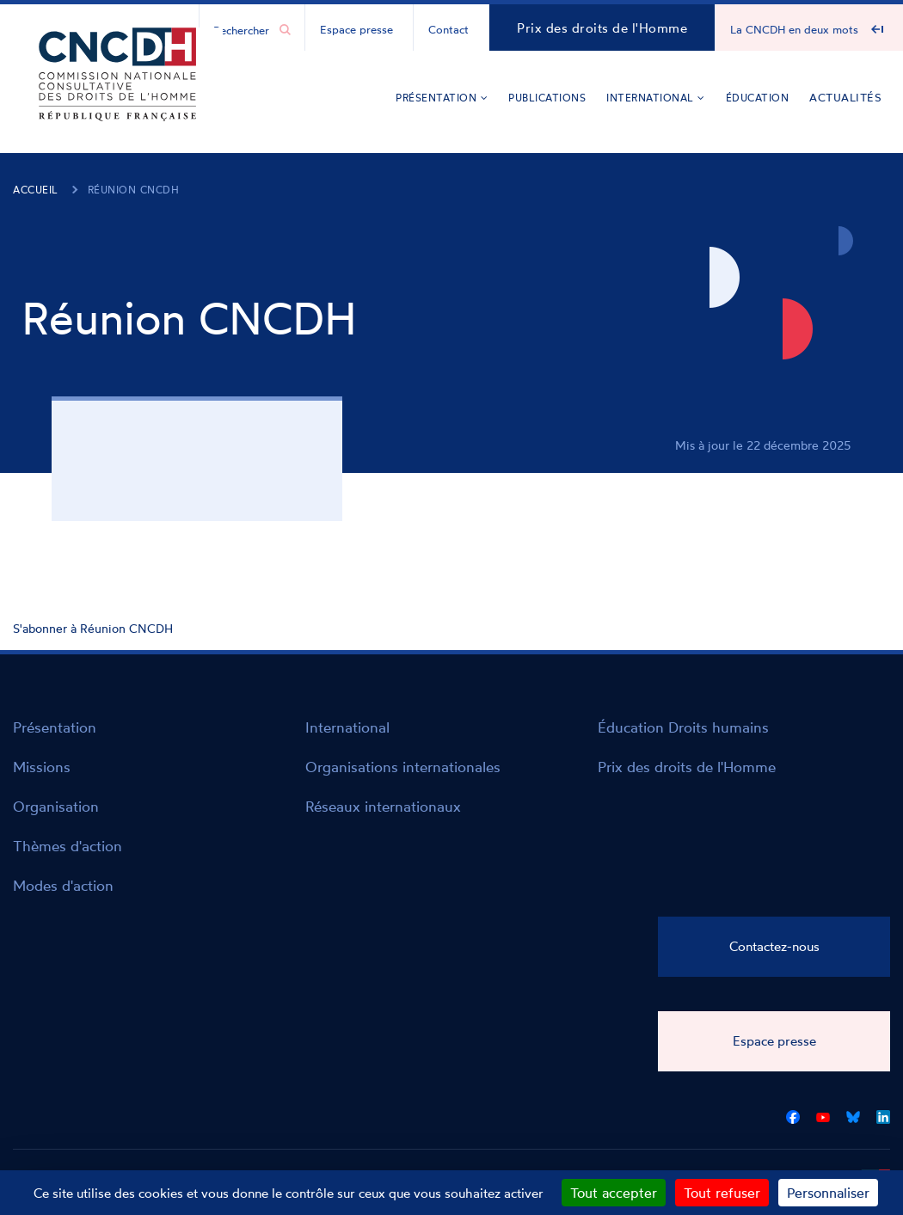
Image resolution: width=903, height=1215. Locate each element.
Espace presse (356, 29)
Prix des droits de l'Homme (602, 28)
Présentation (442, 97)
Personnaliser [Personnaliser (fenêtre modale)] (828, 1192)
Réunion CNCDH (134, 189)
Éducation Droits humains (683, 727)
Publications (547, 97)
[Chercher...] (243, 29)
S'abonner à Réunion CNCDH (93, 628)
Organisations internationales (403, 767)
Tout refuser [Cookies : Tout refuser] (722, 1192)
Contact (448, 29)
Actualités (845, 97)
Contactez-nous (774, 946)
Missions (42, 767)
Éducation (757, 97)
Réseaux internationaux (383, 806)
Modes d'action (63, 885)
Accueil (35, 189)
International (655, 97)
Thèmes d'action (67, 846)
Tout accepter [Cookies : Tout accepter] (613, 1192)
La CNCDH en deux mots (794, 29)
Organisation (56, 806)
